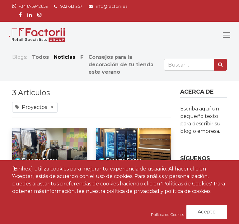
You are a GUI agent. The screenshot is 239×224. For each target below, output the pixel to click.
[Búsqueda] (220, 65)
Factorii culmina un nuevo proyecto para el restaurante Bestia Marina (131, 186)
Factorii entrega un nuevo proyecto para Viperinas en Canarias (45, 182)
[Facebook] (187, 179)
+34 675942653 (33, 6)
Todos (40, 57)
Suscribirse (209, 215)
